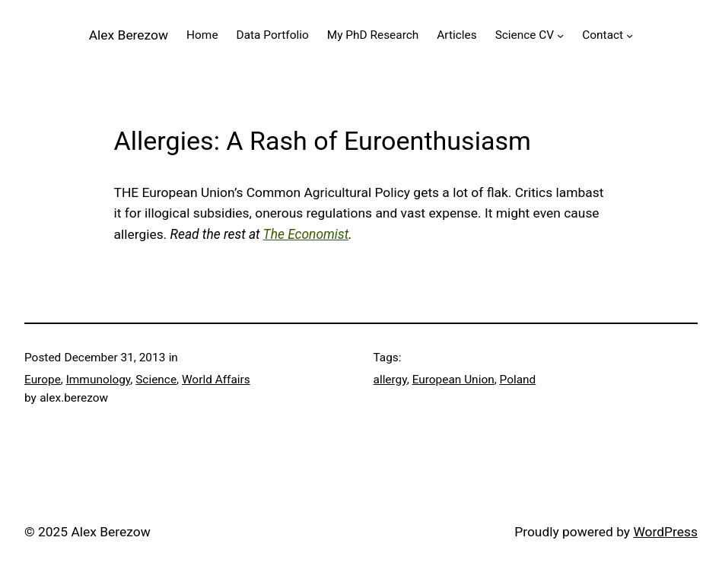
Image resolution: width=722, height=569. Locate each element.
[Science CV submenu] (560, 35)
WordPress (665, 531)
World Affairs (216, 379)
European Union (453, 379)
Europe (42, 379)
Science (156, 379)
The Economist (306, 234)
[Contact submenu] (629, 35)
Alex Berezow (128, 35)
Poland (518, 379)
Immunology (98, 379)
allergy (390, 379)
